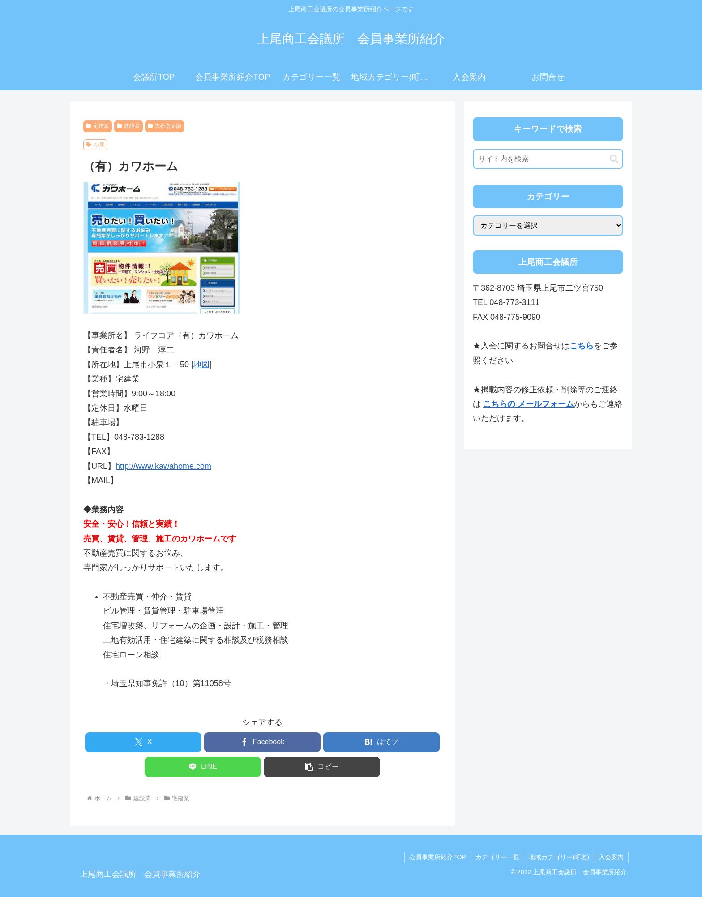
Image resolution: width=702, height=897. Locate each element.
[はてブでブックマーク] (381, 742)
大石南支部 (165, 126)
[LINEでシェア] (203, 767)
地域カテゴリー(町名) (559, 857)
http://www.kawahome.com (163, 466)
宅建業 (97, 126)
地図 (201, 364)
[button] (322, 767)
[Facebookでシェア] (262, 742)
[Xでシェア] (143, 742)
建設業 (128, 126)
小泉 (95, 145)
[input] (548, 159)
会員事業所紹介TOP (437, 857)
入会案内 (611, 857)
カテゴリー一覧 (497, 857)
